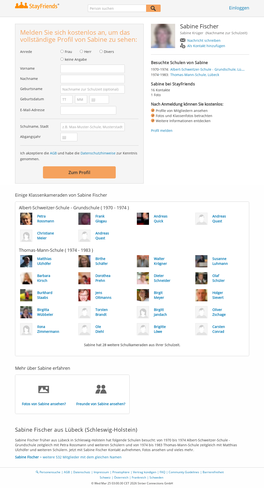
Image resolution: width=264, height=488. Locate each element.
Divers (109, 51)
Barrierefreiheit (213, 472)
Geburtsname (31, 88)
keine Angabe (76, 59)
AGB (53, 153)
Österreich (121, 477)
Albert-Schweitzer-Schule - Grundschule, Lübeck (209, 69)
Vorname (27, 68)
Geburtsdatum (32, 99)
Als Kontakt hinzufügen (206, 45)
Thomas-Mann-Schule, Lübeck (194, 74)
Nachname (29, 78)
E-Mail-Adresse (32, 110)
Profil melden (162, 130)
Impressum (101, 472)
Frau (68, 51)
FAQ (162, 472)
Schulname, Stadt (34, 126)
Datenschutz (81, 472)
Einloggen (239, 8)
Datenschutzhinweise (98, 153)
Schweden (156, 477)
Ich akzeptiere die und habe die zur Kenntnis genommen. (78, 156)
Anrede (26, 51)
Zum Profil (79, 172)
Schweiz (105, 477)
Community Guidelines (184, 472)
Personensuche (50, 472)
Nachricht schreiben (204, 40)
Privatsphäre (121, 472)
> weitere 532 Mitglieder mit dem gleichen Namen (68, 457)
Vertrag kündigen (144, 472)
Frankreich (139, 477)
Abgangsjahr (30, 136)
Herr (87, 51)
